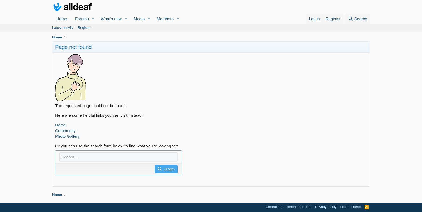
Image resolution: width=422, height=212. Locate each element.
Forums (82, 18)
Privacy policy (325, 207)
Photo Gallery (67, 136)
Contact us (274, 207)
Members (165, 18)
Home (61, 18)
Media (139, 18)
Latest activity (62, 28)
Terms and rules (298, 207)
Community (65, 130)
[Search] (357, 19)
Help (344, 207)
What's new (111, 18)
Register (84, 28)
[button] (93, 19)
